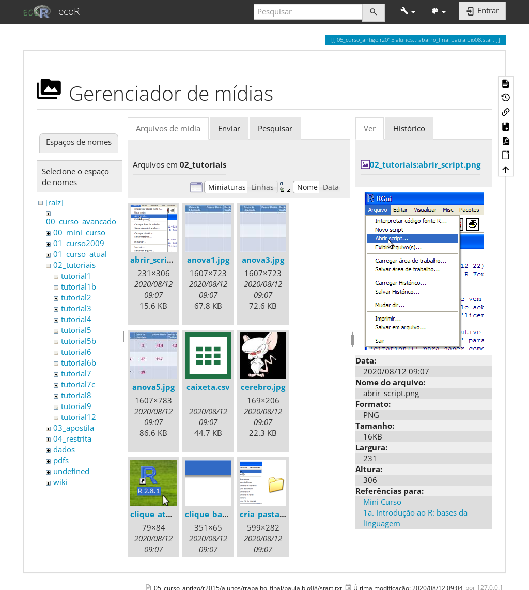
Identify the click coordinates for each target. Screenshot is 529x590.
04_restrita (72, 438)
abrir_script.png (161, 259)
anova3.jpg (263, 259)
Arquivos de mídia (168, 128)
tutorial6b (78, 362)
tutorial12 (78, 417)
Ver (370, 128)
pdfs (61, 460)
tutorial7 (76, 373)
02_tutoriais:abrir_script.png (425, 164)
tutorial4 (76, 319)
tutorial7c (78, 384)
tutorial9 (76, 406)
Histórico (409, 128)
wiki (60, 482)
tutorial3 (76, 308)
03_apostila (73, 427)
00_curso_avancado (81, 221)
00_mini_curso (79, 232)
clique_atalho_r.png (168, 514)
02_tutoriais (74, 265)
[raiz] (54, 202)
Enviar (229, 128)
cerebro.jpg (263, 387)
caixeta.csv (208, 387)
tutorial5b (78, 341)
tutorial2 (76, 297)
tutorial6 (76, 351)
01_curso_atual (80, 254)
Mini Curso (382, 501)
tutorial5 (76, 330)
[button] (408, 11)
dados (64, 449)
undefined (71, 471)
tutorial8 (76, 395)
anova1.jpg (208, 259)
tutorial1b (78, 286)
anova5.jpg (153, 387)
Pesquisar (275, 128)
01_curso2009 (78, 243)
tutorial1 (76, 275)
